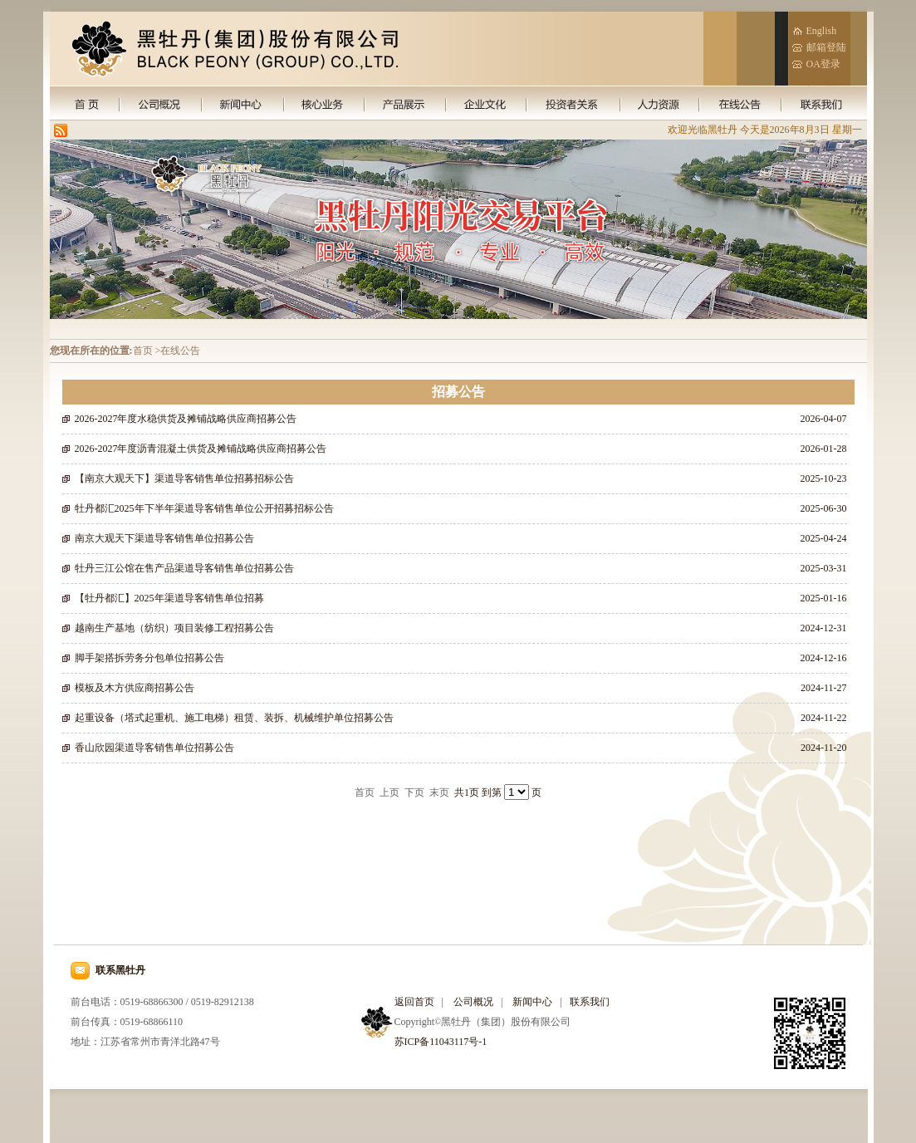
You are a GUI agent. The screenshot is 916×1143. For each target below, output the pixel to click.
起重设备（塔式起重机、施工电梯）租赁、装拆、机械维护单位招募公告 (234, 718)
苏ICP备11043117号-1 (440, 1041)
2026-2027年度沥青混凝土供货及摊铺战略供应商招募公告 (201, 448)
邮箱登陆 (826, 47)
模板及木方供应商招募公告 (134, 688)
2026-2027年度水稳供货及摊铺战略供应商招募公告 (186, 418)
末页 (439, 792)
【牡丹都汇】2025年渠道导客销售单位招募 (169, 598)
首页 (365, 792)
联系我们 (590, 1002)
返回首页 (414, 1002)
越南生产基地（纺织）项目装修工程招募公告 (174, 628)
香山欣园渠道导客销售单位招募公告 (154, 747)
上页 (389, 792)
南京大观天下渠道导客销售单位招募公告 (164, 538)
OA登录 (823, 64)
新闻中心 (532, 1002)
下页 (414, 792)
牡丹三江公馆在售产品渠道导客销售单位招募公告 (184, 568)
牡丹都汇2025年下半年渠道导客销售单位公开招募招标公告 (204, 508)
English (821, 31)
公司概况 (473, 1002)
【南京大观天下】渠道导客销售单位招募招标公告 (184, 478)
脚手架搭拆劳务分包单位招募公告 (149, 658)
